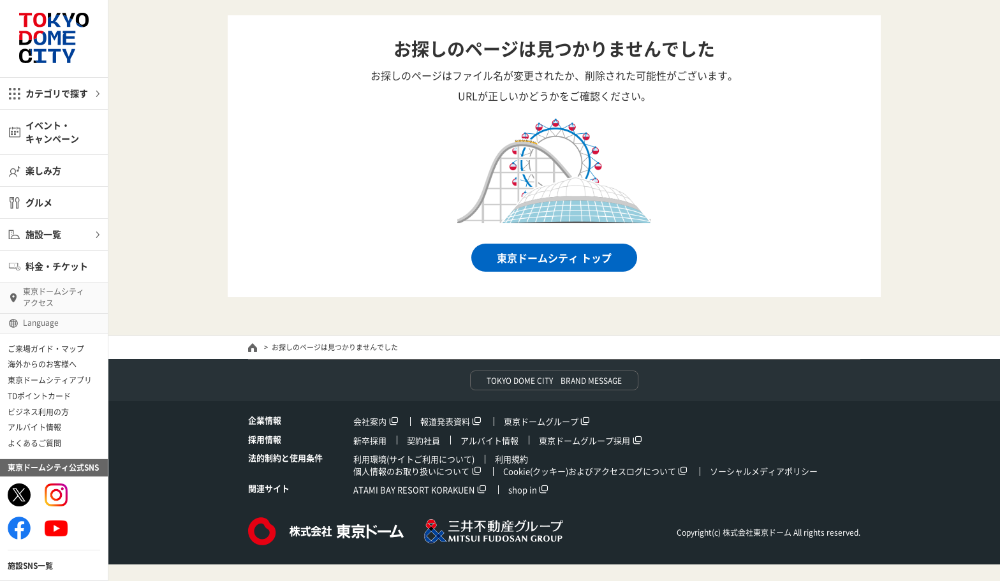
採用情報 (264, 439)
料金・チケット (57, 266)
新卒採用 (369, 440)
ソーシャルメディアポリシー (764, 471)
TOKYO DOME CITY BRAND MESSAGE (554, 380)
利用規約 (511, 459)
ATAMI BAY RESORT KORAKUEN (413, 489)
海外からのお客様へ (42, 364)
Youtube (56, 528)
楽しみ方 (43, 170)
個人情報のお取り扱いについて (411, 471)
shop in (522, 489)
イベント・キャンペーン (52, 132)
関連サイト (269, 488)
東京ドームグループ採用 (584, 440)
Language (41, 322)
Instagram (56, 494)
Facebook (19, 528)
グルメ (39, 202)
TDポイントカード (39, 396)
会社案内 (369, 421)
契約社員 (423, 440)
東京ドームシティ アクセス (53, 297)
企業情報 (264, 420)
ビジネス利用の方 (38, 412)
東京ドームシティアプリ (50, 380)
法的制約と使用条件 (285, 458)
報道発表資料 (445, 421)
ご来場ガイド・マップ (46, 349)
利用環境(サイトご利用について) (413, 459)
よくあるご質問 (34, 443)
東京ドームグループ (541, 421)
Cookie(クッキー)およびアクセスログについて (589, 471)
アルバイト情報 (34, 427)
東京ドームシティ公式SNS (53, 467)
